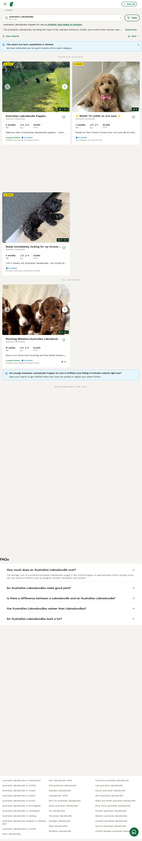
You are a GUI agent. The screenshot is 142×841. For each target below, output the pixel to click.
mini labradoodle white (60, 780)
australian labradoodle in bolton (18, 795)
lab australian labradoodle (109, 785)
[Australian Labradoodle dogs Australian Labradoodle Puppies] (36, 87)
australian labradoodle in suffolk (19, 785)
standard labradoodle (60, 790)
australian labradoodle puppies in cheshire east (24, 822)
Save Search (11, 36)
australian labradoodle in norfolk (19, 829)
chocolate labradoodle (60, 816)
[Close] (138, 45)
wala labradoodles (58, 826)
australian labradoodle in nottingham (21, 811)
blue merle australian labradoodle (112, 806)
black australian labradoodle (63, 806)
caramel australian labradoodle (111, 821)
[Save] (63, 117)
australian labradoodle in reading (19, 816)
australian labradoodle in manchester (21, 780)
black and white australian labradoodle (115, 800)
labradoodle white (58, 795)
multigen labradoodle (60, 821)
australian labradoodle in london (19, 790)
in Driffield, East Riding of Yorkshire (63, 24)
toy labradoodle (57, 811)
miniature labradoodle (60, 831)
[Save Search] (134, 831)
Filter (132, 17)
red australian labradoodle (62, 785)
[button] (36, 87)
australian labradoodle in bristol (18, 800)
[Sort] (133, 36)
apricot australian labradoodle (110, 826)
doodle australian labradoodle (110, 811)
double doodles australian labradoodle (115, 831)
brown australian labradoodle (110, 790)
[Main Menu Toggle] (5, 4)
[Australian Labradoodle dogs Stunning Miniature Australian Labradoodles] (36, 302)
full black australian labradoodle (112, 780)
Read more (131, 29)
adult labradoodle (11, 834)
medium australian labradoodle (111, 816)
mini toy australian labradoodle (65, 800)
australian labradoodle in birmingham (21, 806)
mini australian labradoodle (109, 795)
